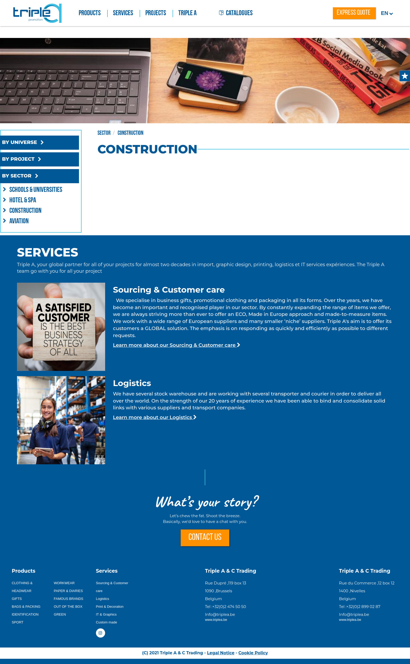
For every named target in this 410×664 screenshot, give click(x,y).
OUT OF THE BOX (68, 607)
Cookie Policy (253, 652)
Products (93, 13)
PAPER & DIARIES (68, 591)
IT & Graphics (106, 614)
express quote (354, 12)
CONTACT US (205, 537)
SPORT (18, 622)
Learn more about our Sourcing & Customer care (176, 345)
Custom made (106, 622)
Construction (31, 210)
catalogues (236, 13)
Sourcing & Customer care (112, 587)
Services (126, 13)
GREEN (60, 614)
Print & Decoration (110, 607)
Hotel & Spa (28, 200)
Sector (117, 133)
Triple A (187, 13)
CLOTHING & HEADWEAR (22, 587)
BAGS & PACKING (26, 607)
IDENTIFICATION (25, 614)
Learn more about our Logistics (155, 417)
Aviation (25, 220)
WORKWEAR (64, 583)
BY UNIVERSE (34, 142)
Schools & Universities (41, 189)
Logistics (102, 599)
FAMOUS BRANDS (68, 599)
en (387, 13)
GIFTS (17, 599)
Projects (159, 13)
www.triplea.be (216, 620)
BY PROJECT (33, 159)
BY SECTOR (31, 176)
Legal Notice (221, 652)
